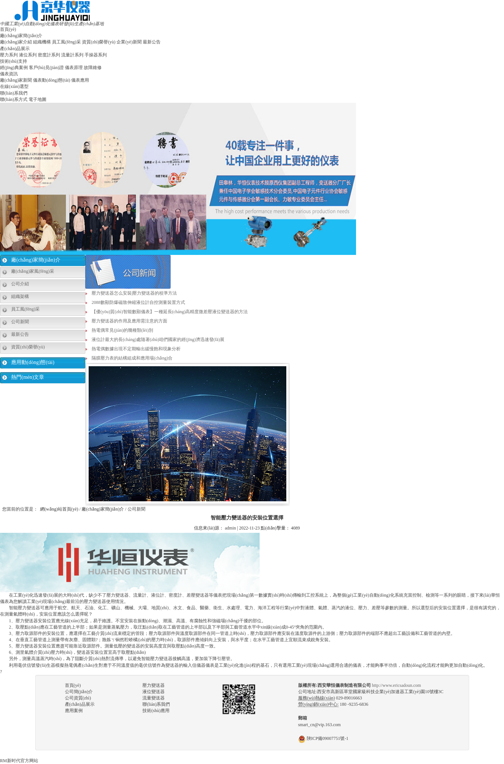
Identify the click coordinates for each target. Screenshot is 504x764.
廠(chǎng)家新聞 (16, 80)
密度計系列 (49, 55)
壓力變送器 (153, 685)
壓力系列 (9, 55)
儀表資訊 (9, 73)
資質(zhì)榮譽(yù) (99, 42)
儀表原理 (74, 67)
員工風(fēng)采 (66, 42)
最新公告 (152, 42)
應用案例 (74, 710)
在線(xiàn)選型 (14, 86)
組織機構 (42, 42)
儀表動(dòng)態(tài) (51, 80)
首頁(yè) (8, 29)
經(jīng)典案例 (14, 67)
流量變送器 (153, 698)
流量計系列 (72, 55)
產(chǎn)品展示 (15, 48)
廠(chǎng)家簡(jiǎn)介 (21, 35)
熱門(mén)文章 (27, 377)
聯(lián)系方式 (13, 99)
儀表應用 (80, 80)
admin (230, 528)
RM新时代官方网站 (19, 760)
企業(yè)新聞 (128, 42)
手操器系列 (96, 55)
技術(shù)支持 (13, 61)
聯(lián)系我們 (13, 93)
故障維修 (93, 67)
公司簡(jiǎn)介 (79, 691)
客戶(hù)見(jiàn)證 (46, 67)
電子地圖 (37, 99)
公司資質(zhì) (78, 698)
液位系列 (28, 55)
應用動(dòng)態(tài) (33, 362)
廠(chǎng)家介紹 (16, 42)
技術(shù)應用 (155, 710)
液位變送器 (153, 691)
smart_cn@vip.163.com (319, 724)
